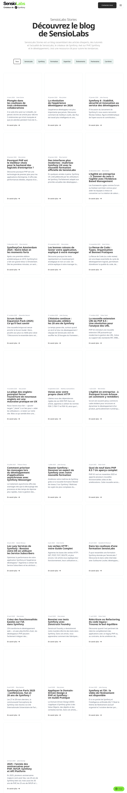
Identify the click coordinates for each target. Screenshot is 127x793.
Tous (17, 61)
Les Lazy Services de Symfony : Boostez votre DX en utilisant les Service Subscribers (20, 470)
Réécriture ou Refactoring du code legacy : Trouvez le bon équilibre (104, 529)
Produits (7, 748)
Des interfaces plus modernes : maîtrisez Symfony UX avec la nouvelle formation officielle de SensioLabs (62, 165)
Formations (8, 739)
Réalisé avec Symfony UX (26, 789)
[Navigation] (120, 5)
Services (6, 735)
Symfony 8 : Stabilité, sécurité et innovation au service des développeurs (104, 103)
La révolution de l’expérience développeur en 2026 (60, 103)
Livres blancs (8, 764)
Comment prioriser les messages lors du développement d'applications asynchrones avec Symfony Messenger (19, 408)
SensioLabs (29, 61)
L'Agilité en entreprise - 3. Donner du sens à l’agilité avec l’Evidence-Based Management (103, 164)
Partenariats (8, 773)
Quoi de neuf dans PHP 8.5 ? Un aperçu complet (103, 403)
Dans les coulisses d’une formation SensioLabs (103, 468)
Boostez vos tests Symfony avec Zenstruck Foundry (59, 529)
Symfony (41, 61)
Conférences (69, 735)
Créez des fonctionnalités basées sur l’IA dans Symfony (22, 529)
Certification (69, 744)
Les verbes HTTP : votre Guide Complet (60, 468)
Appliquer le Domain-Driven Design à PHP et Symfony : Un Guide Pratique (60, 587)
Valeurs (68, 760)
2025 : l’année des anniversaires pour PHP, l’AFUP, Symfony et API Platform (19, 647)
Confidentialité (51, 789)
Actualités (7, 760)
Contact (68, 773)
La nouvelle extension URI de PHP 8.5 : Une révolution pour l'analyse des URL (102, 283)
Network (68, 748)
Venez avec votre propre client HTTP (59, 341)
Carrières (108, 61)
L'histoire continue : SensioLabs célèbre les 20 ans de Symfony (61, 282)
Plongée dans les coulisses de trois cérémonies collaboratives (17, 104)
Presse (67, 764)
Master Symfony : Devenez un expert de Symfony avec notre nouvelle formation (61, 405)
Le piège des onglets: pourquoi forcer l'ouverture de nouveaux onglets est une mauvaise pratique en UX (22, 344)
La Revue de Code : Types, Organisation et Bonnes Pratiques (101, 225)
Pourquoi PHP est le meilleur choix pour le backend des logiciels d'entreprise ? (20, 164)
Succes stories (9, 769)
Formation (54, 61)
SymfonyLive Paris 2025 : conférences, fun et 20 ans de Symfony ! (21, 586)
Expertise (67, 61)
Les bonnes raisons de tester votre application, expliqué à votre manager (63, 225)
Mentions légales (40, 789)
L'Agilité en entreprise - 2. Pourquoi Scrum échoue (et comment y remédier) (104, 342)
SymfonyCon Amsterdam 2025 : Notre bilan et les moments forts (22, 225)
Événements (80, 61)
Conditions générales (63, 789)
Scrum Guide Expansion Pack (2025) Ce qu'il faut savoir (20, 282)
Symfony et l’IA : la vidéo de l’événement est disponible (101, 586)
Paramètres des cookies (11, 789)
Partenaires (95, 61)
